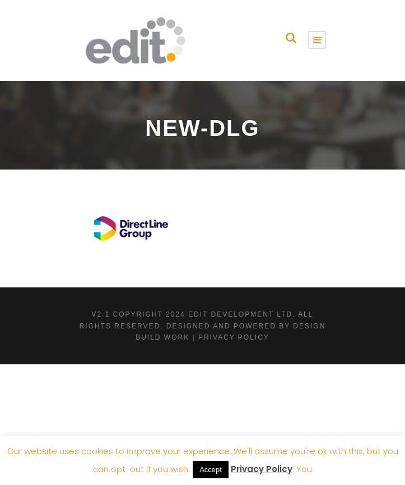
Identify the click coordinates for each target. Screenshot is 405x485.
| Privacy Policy (230, 337)
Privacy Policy (261, 469)
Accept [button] (210, 469)
